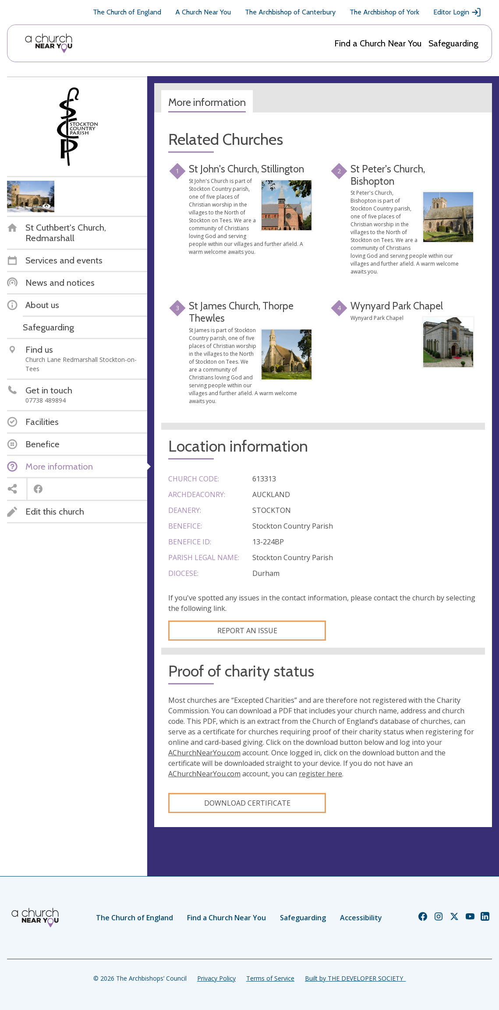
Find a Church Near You (377, 43)
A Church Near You (203, 12)
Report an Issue (247, 630)
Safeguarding (453, 43)
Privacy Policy (216, 978)
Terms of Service (270, 978)
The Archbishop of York (384, 12)
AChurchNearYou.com (204, 753)
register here (320, 774)
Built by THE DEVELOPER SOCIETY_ (355, 978)
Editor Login (457, 12)
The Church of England (127, 12)
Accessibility (361, 917)
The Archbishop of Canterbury (290, 12)
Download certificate (247, 803)
